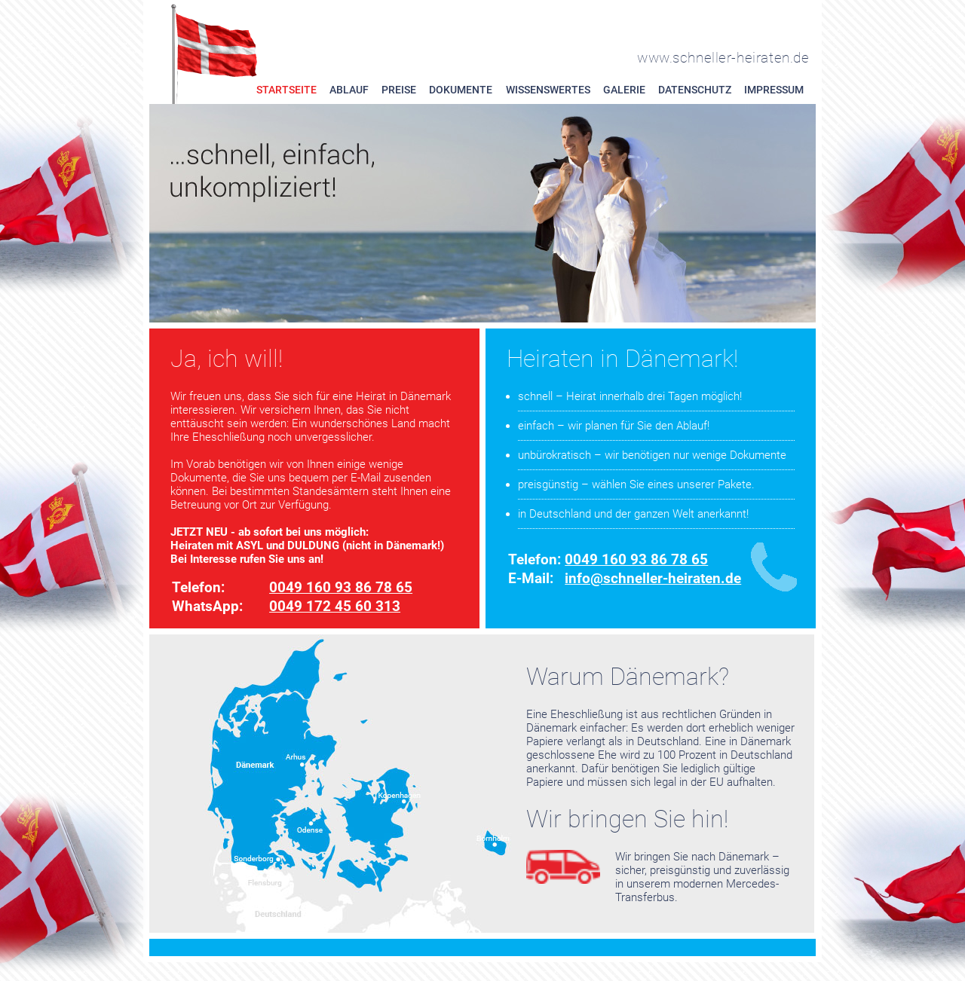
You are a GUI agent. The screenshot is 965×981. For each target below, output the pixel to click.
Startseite (286, 90)
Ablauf (349, 90)
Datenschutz (694, 90)
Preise (398, 90)
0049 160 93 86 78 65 (340, 587)
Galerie (624, 90)
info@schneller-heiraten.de (653, 578)
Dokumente (460, 90)
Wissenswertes (548, 90)
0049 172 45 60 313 (334, 606)
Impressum (774, 90)
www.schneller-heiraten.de (723, 57)
